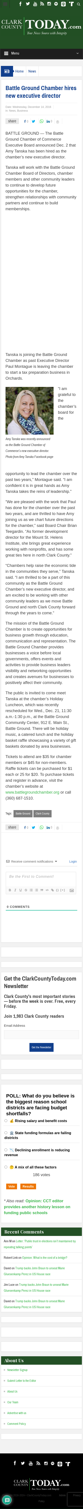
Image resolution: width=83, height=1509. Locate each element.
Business (22, 110)
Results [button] (28, 1186)
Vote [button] (11, 1186)
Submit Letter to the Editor (21, 1381)
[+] (62, 890)
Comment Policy (16, 1424)
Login (72, 861)
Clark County (42, 813)
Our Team (12, 1402)
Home (19, 71)
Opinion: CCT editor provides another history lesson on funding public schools (37, 1207)
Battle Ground (23, 813)
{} (57, 890)
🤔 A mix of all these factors (33, 1167)
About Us (12, 1392)
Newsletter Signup (17, 1370)
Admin (62, 1495)
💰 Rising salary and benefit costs (38, 1121)
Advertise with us (16, 1413)
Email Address (14, 1026)
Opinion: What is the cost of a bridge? (44, 1258)
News (32, 71)
